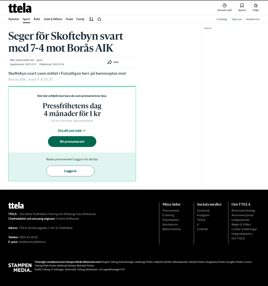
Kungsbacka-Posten (215, 261)
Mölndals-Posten (85, 265)
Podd (69, 19)
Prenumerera (170, 210)
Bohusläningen (126, 261)
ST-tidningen (57, 269)
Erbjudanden (170, 220)
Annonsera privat (242, 215)
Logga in (70, 171)
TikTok (201, 220)
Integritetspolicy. (242, 234)
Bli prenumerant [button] (72, 141)
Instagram (203, 215)
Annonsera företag (243, 210)
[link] (19, 8)
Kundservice (170, 224)
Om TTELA (238, 238)
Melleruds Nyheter (66, 265)
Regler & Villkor (241, 224)
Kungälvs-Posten (234, 261)
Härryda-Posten (197, 261)
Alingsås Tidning (109, 261)
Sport (26, 19)
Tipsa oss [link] (237, 19)
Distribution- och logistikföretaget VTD (105, 269)
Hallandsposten (180, 261)
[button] (99, 19)
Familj (80, 19)
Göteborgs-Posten (144, 261)
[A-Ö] (91, 19)
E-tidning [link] (222, 19)
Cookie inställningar (244, 229)
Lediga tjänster (240, 220)
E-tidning (168, 215)
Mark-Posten (49, 265)
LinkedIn (202, 229)
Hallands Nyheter (162, 261)
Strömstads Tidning (75, 269)
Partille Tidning (42, 269)
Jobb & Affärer (53, 19)
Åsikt (37, 19)
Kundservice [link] (253, 19)
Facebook (203, 210)
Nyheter (14, 19)
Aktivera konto (171, 229)
